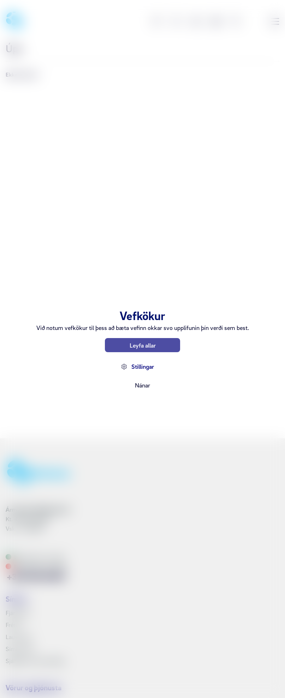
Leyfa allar (143, 345)
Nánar (142, 385)
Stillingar (142, 366)
